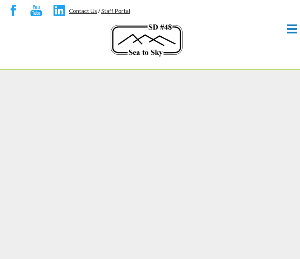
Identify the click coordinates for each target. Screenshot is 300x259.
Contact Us (83, 10)
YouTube (34, 12)
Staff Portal (115, 10)
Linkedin (57, 12)
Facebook (11, 12)
